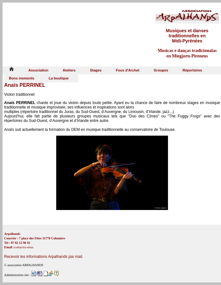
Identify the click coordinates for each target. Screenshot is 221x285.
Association (38, 70)
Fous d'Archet (128, 70)
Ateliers (69, 70)
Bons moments (21, 78)
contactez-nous (23, 247)
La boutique (58, 78)
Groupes (161, 70)
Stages (96, 70)
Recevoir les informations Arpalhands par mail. (43, 256)
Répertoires (192, 70)
